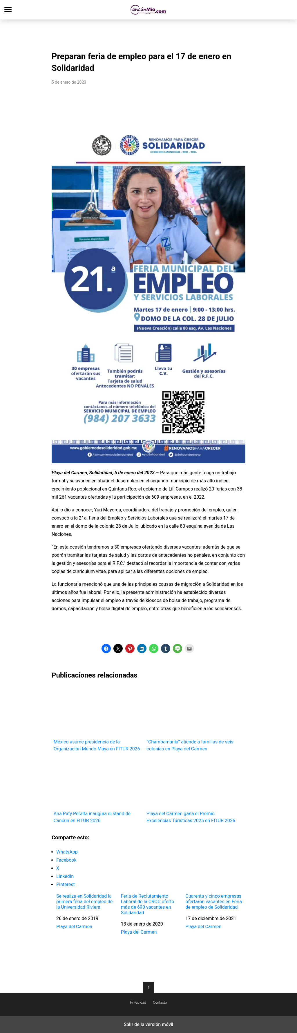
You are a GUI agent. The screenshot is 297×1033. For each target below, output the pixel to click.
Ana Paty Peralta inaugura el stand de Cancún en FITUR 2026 (98, 790)
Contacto (160, 1002)
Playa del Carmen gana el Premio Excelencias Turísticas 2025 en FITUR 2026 (191, 790)
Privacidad (138, 1002)
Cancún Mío (148, 10)
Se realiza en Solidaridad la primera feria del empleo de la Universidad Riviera (84, 901)
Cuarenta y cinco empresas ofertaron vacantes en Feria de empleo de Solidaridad (213, 901)
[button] (106, 648)
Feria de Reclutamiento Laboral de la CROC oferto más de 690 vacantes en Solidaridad (147, 904)
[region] (148, 33)
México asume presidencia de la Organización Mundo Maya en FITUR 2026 (98, 719)
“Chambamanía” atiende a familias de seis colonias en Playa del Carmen (191, 719)
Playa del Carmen (74, 926)
